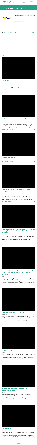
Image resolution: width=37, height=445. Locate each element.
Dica (11, 32)
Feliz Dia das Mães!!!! (8, 157)
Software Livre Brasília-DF (8, 1)
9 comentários (8, 201)
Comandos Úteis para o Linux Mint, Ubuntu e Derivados (16, 190)
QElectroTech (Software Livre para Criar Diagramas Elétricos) (15, 389)
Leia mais (34, 91)
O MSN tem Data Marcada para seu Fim (14, 119)
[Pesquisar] (31, 1)
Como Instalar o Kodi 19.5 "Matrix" (13, 312)
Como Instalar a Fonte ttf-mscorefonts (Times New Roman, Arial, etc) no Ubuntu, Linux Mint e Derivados (18, 231)
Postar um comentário (9, 91)
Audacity (5, 32)
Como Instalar (9, 32)
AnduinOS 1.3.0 (7, 350)
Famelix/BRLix (6, 428)
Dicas (13, 32)
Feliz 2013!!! (5, 81)
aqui (23, 21)
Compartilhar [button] (32, 32)
